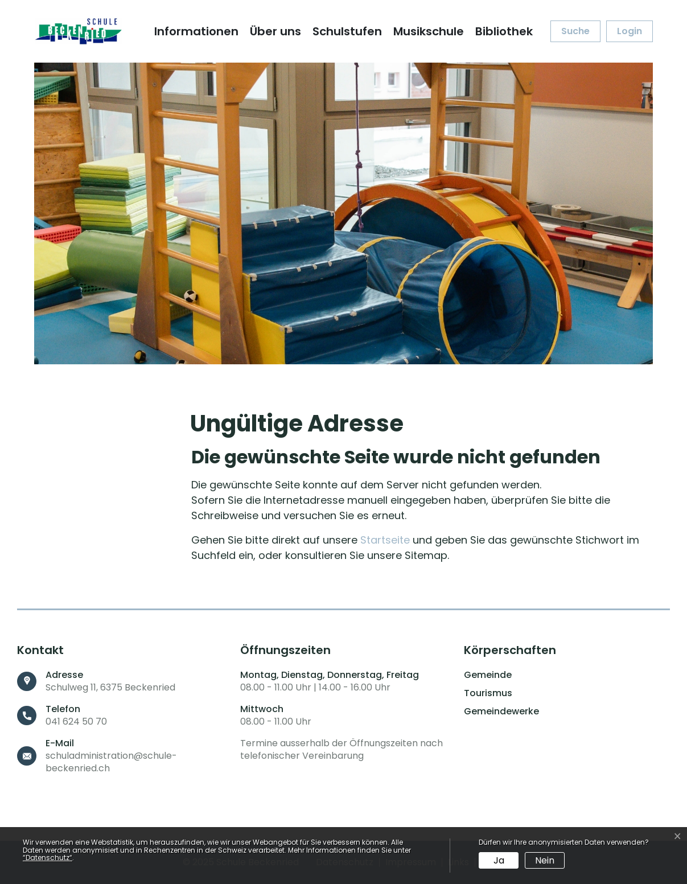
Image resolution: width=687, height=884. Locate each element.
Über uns (275, 31)
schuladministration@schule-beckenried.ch (111, 762)
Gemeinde (488, 675)
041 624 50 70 (76, 721)
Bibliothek (504, 31)
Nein (544, 860)
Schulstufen (347, 31)
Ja (498, 860)
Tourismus (488, 693)
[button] (575, 31)
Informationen (196, 31)
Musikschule (428, 31)
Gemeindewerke (501, 711)
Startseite (385, 540)
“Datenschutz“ (47, 857)
